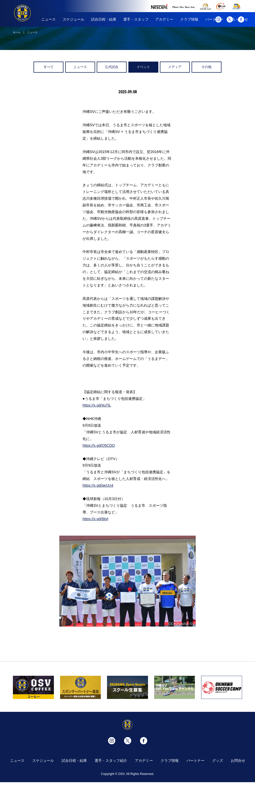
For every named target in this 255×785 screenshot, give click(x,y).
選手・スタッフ (136, 19)
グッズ (217, 760)
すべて (49, 67)
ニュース (48, 19)
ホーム (17, 32)
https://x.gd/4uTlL (97, 405)
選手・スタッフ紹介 (111, 760)
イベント (143, 67)
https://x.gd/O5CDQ (99, 445)
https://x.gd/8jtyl (95, 519)
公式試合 (111, 67)
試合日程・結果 (103, 19)
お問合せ (238, 760)
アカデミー (164, 19)
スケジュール (73, 19)
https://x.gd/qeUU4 (98, 485)
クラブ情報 (189, 19)
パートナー (195, 760)
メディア (175, 67)
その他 (206, 67)
